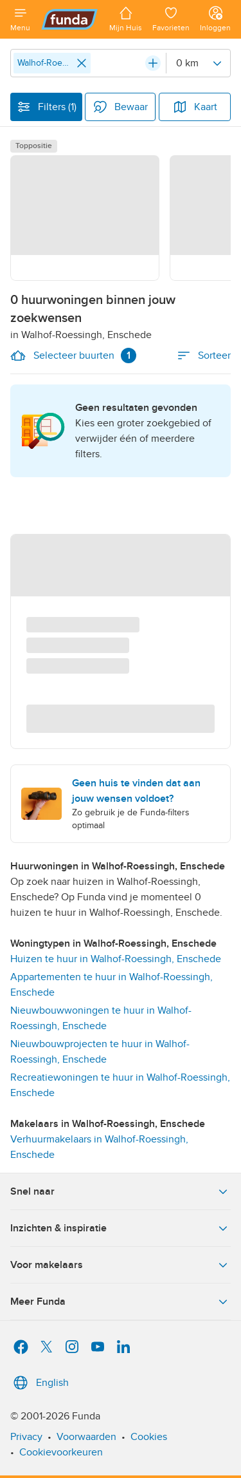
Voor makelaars (120, 1265)
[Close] (81, 63)
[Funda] (70, 19)
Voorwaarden (86, 1436)
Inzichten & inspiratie (120, 1228)
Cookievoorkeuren (61, 1452)
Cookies (148, 1436)
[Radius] (198, 63)
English (39, 1382)
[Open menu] (20, 19)
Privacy (26, 1436)
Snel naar (120, 1191)
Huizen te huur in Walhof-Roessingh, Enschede (115, 958)
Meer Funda (120, 1301)
